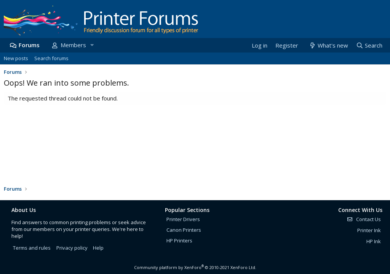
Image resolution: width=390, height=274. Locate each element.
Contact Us (364, 219)
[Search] (369, 45)
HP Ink (373, 241)
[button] (91, 45)
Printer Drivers (183, 219)
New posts (16, 58)
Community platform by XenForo (195, 267)
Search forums (51, 58)
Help (98, 247)
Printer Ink (369, 230)
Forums (29, 45)
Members (73, 45)
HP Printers (179, 240)
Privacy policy (72, 247)
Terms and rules (32, 247)
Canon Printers (183, 229)
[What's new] (328, 45)
